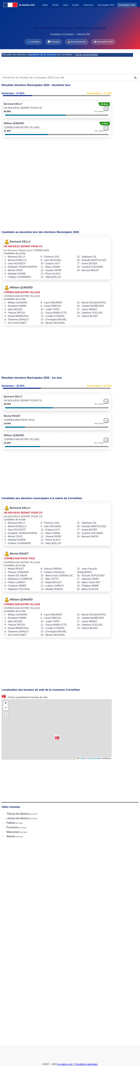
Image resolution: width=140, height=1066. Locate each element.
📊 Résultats (53, 42)
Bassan (10, 836)
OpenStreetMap (94, 758)
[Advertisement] (70, 64)
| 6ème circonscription (86, 54)
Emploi (75, 5)
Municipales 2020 (127, 5)
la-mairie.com (65, 1064)
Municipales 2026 (106, 5)
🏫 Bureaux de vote (77, 42)
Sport (65, 5)
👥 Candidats (33, 42)
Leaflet (81, 758)
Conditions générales (86, 1064)
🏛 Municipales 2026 (103, 42)
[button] (57, 737)
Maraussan (13, 831)
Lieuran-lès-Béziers (17, 818)
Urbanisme (88, 5)
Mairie (45, 5)
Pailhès (10, 822)
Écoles (55, 5)
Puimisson (12, 827)
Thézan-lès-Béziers (17, 813)
